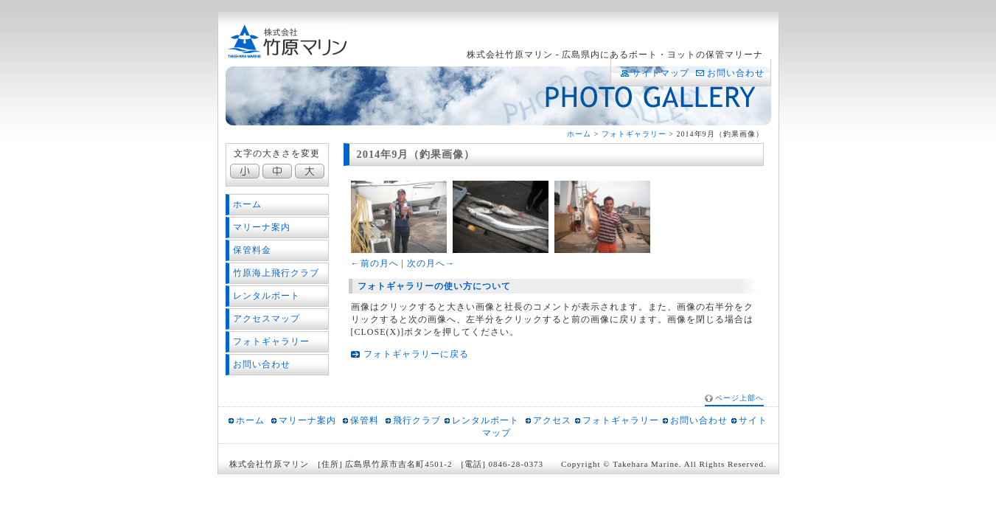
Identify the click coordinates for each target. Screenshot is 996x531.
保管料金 (252, 250)
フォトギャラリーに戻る (416, 354)
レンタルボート (266, 296)
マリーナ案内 (261, 227)
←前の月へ (375, 263)
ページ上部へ (739, 398)
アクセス (552, 420)
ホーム (579, 134)
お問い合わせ (736, 73)
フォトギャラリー (634, 134)
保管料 (364, 420)
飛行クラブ (417, 420)
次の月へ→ (431, 263)
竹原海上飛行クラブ (276, 273)
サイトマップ (660, 73)
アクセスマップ (266, 318)
